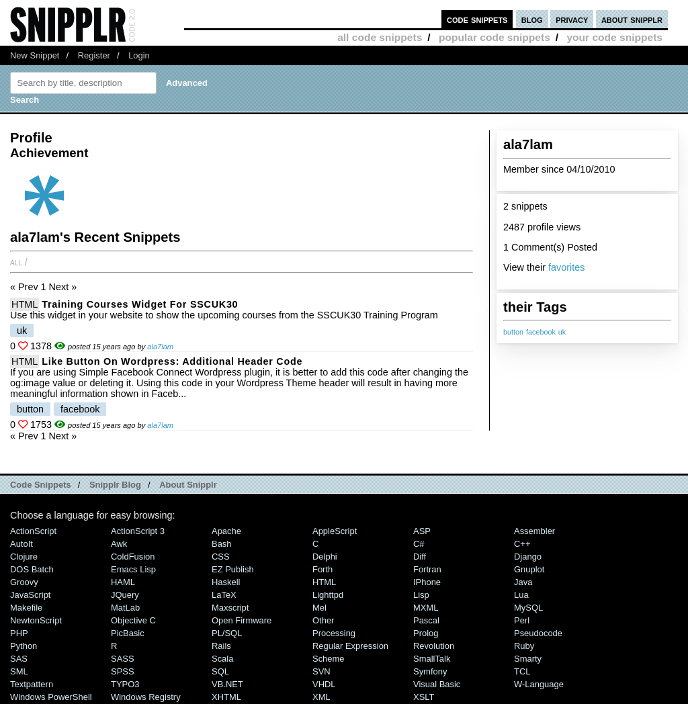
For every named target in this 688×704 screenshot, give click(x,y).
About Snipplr (188, 485)
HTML (24, 304)
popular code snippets (494, 37)
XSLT (423, 697)
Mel (319, 608)
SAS (19, 659)
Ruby (524, 646)
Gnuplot (529, 569)
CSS (221, 557)
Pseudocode (538, 633)
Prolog (425, 633)
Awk (119, 544)
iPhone (427, 582)
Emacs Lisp (133, 569)
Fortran (427, 569)
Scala (222, 659)
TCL (522, 671)
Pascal (426, 620)
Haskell (226, 582)
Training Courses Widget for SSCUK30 (140, 304)
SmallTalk (431, 659)
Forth (322, 569)
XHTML (226, 697)
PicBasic (127, 633)
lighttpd (327, 595)
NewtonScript (36, 620)
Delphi (324, 557)
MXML (425, 608)
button (513, 332)
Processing (333, 633)
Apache (226, 531)
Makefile (26, 608)
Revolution (433, 646)
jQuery (125, 595)
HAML (123, 582)
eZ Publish (233, 569)
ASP (422, 531)
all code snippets (379, 37)
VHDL (324, 684)
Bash (222, 544)
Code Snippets (40, 485)
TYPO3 (125, 684)
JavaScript (30, 595)
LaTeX (224, 595)
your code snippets (614, 37)
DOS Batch (32, 569)
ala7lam (160, 347)
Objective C (133, 620)
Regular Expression (350, 646)
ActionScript (33, 531)
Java (523, 582)
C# (419, 544)
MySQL (528, 608)
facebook (541, 332)
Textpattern (31, 684)
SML (19, 671)
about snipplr (631, 19)
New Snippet (34, 55)
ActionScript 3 (138, 531)
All (16, 262)
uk (562, 332)
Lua (521, 595)
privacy (572, 19)
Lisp (421, 595)
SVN (321, 671)
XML (321, 697)
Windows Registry (146, 697)
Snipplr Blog (115, 485)
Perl (521, 620)
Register (94, 55)
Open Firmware (241, 620)
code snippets (477, 19)
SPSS (122, 671)
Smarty (528, 659)
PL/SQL (227, 633)
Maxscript (230, 608)
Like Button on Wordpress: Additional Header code (172, 361)
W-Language (539, 684)
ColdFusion (133, 557)
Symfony (430, 671)
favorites (566, 267)
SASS (122, 659)
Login (139, 55)
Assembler (534, 531)
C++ (522, 544)
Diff (419, 557)
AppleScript (334, 531)
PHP (19, 633)
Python (23, 646)
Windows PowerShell (51, 697)
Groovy (24, 582)
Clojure (24, 557)
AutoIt (21, 544)
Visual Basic (436, 684)
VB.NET (227, 684)
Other (323, 620)
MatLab (125, 608)
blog (532, 19)
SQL (220, 671)
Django (528, 557)
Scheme (328, 659)
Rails (221, 646)
